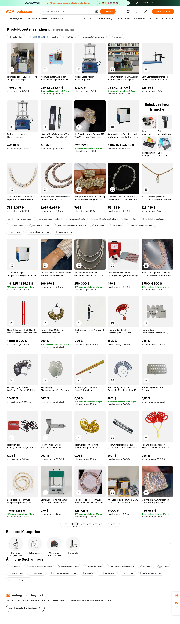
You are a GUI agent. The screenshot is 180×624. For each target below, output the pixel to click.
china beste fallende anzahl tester (71, 225)
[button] (97, 11)
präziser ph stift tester (151, 573)
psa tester (163, 566)
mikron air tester (107, 573)
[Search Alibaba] (68, 11)
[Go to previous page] (63, 524)
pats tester (116, 225)
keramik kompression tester (121, 566)
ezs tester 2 (128, 573)
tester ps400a (36, 573)
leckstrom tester (63, 232)
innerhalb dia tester (39, 225)
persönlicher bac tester (153, 219)
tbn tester (146, 566)
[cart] (137, 12)
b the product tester (76, 219)
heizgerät (87, 573)
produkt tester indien (49, 219)
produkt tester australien (104, 219)
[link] (176, 595)
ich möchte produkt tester (20, 219)
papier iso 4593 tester (38, 232)
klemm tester (129, 219)
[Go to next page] (117, 524)
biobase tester (15, 573)
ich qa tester (15, 232)
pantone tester (16, 225)
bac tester (98, 225)
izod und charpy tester (19, 580)
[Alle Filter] (16, 36)
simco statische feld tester (141, 225)
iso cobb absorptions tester (63, 573)
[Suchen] (108, 11)
